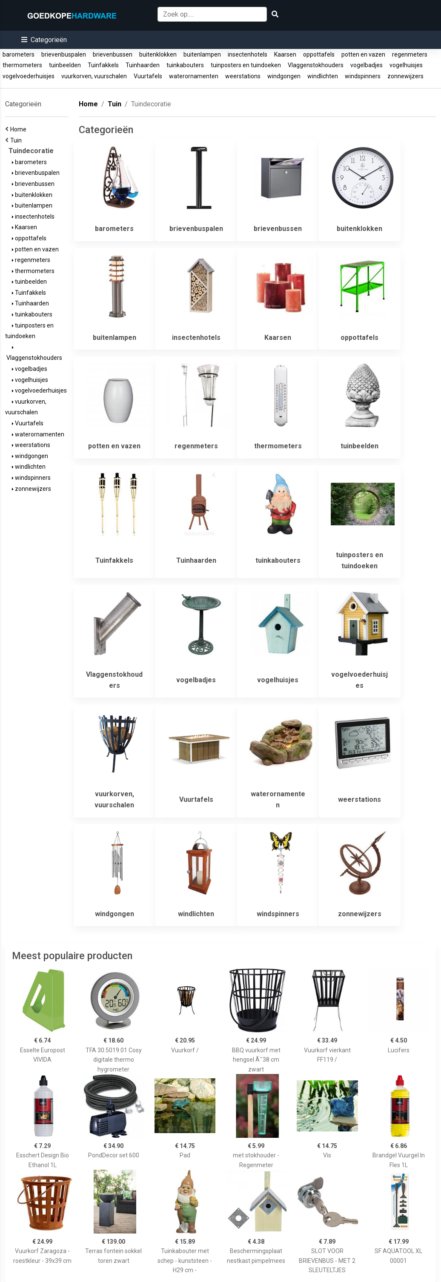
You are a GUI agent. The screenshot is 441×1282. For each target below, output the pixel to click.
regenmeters (409, 54)
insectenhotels (247, 54)
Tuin (17, 140)
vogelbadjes (366, 65)
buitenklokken (158, 54)
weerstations (243, 76)
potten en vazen (363, 54)
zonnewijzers (405, 76)
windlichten (323, 76)
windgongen (284, 76)
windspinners (362, 76)
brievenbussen (112, 54)
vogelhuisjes (406, 65)
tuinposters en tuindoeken (246, 65)
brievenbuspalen (64, 54)
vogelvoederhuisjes (28, 76)
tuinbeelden (64, 65)
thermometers (22, 65)
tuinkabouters (185, 65)
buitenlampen (202, 54)
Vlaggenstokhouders (315, 65)
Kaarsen (285, 54)
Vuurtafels (148, 76)
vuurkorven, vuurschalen (94, 76)
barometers (18, 54)
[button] (44, 40)
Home (19, 129)
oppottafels (319, 54)
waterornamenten (193, 76)
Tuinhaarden (142, 65)
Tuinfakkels (103, 65)
